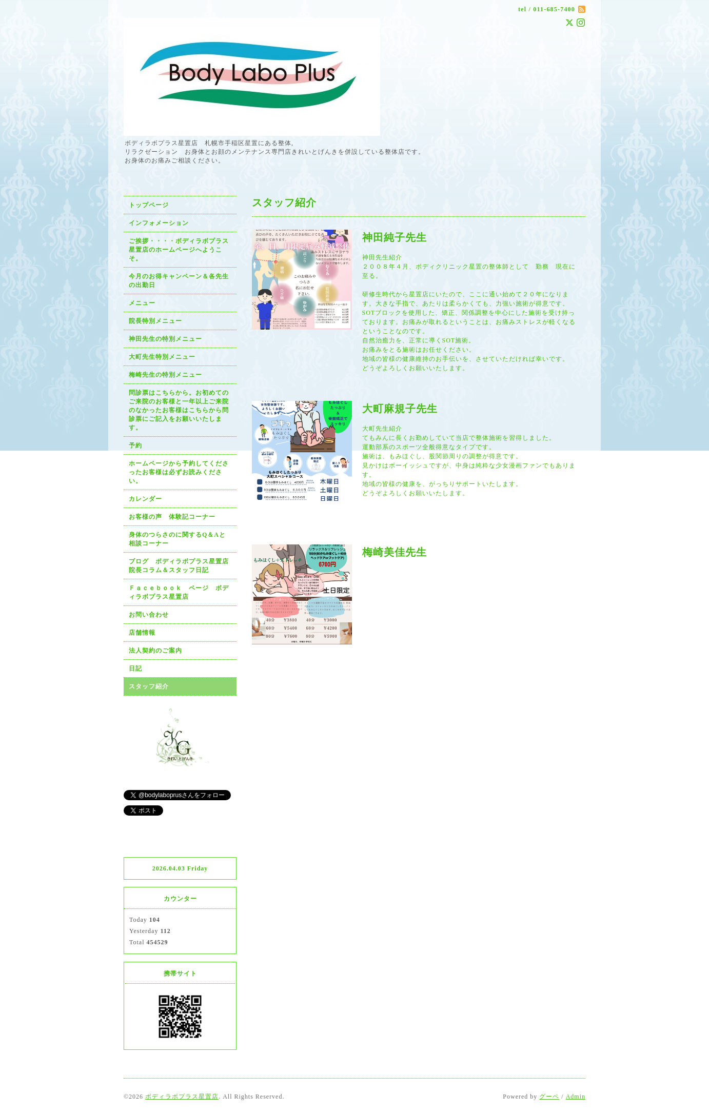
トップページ (149, 205)
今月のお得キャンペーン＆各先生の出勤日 (179, 281)
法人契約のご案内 (155, 650)
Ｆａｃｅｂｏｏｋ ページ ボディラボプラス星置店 (179, 592)
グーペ (549, 1096)
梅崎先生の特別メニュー (165, 374)
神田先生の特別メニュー (165, 338)
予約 (135, 445)
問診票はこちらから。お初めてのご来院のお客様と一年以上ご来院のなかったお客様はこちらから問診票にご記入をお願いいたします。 (179, 410)
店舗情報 (142, 632)
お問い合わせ (149, 614)
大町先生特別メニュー (162, 356)
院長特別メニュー (155, 321)
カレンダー (145, 498)
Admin (575, 1096)
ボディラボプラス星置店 (182, 1096)
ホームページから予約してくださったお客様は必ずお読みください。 (179, 472)
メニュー (142, 303)
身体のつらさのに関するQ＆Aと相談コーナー (177, 539)
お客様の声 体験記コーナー (172, 516)
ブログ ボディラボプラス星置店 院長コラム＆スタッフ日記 (182, 566)
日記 (135, 668)
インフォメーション (159, 223)
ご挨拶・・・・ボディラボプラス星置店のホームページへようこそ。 (179, 249)
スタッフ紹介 (149, 686)
